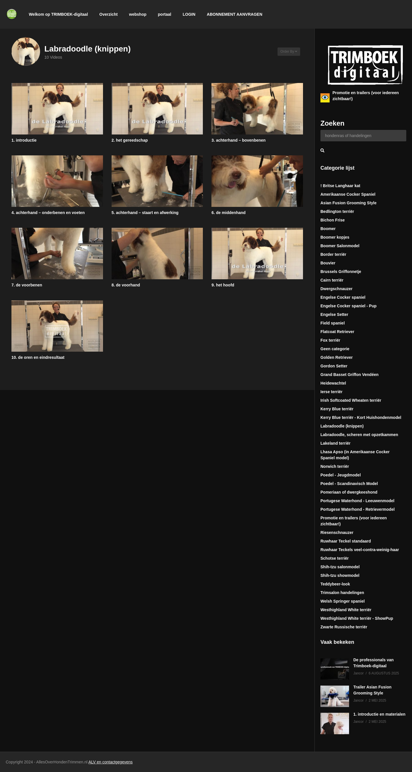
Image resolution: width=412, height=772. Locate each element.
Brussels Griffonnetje (340, 271)
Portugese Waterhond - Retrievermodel (357, 509)
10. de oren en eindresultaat (37, 357)
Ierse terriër (331, 391)
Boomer (328, 228)
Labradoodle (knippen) (342, 426)
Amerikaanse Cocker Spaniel (347, 194)
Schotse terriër (334, 558)
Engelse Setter (334, 314)
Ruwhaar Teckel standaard (345, 541)
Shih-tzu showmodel (339, 575)
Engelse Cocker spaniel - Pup (348, 306)
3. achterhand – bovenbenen (238, 140)
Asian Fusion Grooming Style (348, 203)
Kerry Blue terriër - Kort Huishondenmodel (360, 417)
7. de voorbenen (26, 285)
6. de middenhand (228, 212)
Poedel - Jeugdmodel (340, 475)
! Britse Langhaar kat (340, 185)
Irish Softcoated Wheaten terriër (350, 400)
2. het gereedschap (130, 140)
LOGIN (189, 14)
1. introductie (24, 140)
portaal (164, 14)
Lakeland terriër (335, 443)
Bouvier (327, 263)
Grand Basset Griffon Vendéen (349, 374)
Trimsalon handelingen (342, 592)
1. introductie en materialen (379, 714)
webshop (137, 14)
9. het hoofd (222, 285)
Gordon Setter (333, 366)
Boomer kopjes (334, 237)
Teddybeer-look (335, 584)
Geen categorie (334, 349)
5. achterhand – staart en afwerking (145, 212)
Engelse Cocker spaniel (342, 297)
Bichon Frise (332, 220)
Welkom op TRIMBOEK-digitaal (58, 14)
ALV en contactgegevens (110, 762)
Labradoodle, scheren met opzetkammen (359, 434)
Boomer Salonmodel (339, 246)
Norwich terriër (334, 466)
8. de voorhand (126, 285)
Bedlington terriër (337, 211)
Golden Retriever (336, 357)
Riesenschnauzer (336, 532)
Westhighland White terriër (345, 609)
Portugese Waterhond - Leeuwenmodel (357, 500)
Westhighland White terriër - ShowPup (356, 618)
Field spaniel (332, 323)
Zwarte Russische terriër (343, 627)
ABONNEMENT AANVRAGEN (234, 14)
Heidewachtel (333, 383)
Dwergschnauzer (336, 288)
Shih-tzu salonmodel (340, 567)
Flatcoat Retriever (337, 331)
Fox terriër (330, 340)
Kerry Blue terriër (336, 409)
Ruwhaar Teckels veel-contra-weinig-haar (359, 549)
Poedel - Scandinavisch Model (349, 483)
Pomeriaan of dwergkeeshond (348, 492)
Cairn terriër (331, 280)
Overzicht (108, 14)
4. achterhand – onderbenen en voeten (48, 212)
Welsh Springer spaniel (342, 601)
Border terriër (333, 254)
